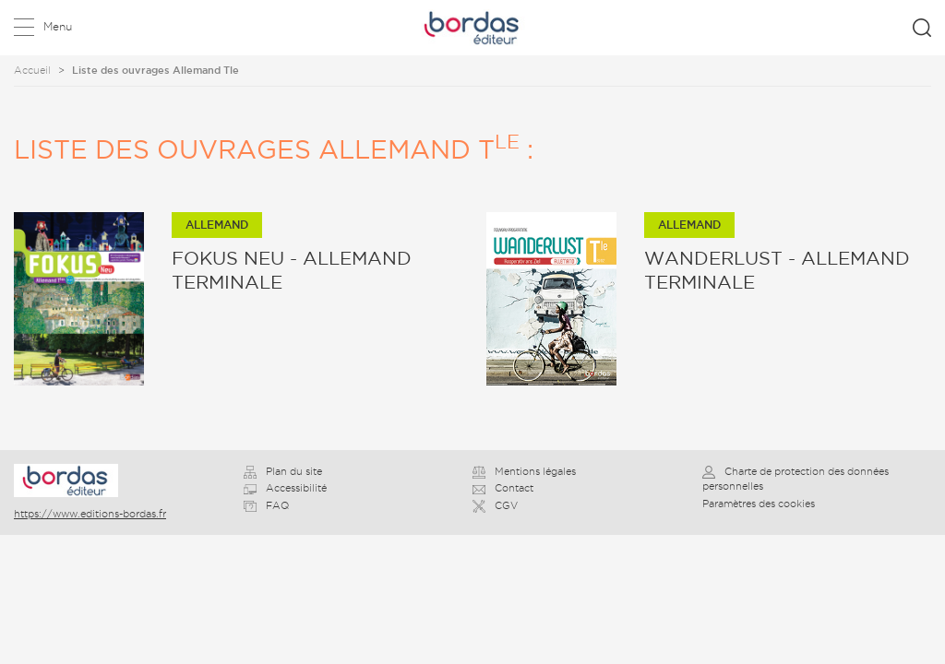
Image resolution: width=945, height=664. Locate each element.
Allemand (216, 225)
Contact (502, 487)
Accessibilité (285, 487)
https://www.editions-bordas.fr (90, 513)
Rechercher (922, 27)
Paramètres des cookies (758, 503)
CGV (495, 505)
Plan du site (283, 471)
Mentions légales (524, 471)
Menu (57, 26)
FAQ (266, 505)
